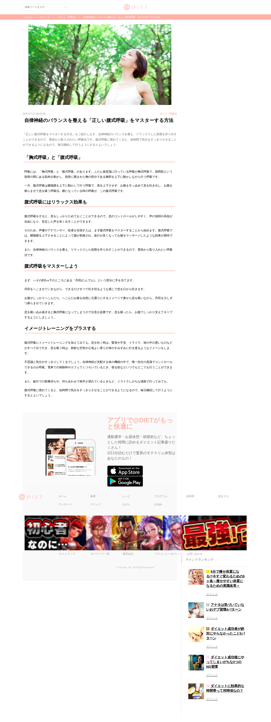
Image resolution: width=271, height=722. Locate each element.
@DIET (135, 6)
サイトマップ (67, 695)
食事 (93, 637)
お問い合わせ (195, 695)
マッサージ (65, 645)
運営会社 (128, 695)
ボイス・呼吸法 (66, 17)
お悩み (158, 645)
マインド (95, 645)
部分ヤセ (223, 637)
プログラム (161, 637)
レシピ (126, 637)
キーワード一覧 (100, 695)
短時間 (190, 637)
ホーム (63, 637)
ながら (126, 645)
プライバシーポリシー (168, 695)
